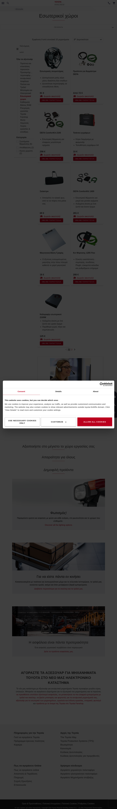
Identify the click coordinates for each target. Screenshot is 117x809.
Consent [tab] (21, 391)
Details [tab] (58, 391)
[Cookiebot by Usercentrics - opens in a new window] (101, 384)
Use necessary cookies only (22, 422)
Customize (58, 422)
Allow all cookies (94, 422)
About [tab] (95, 391)
